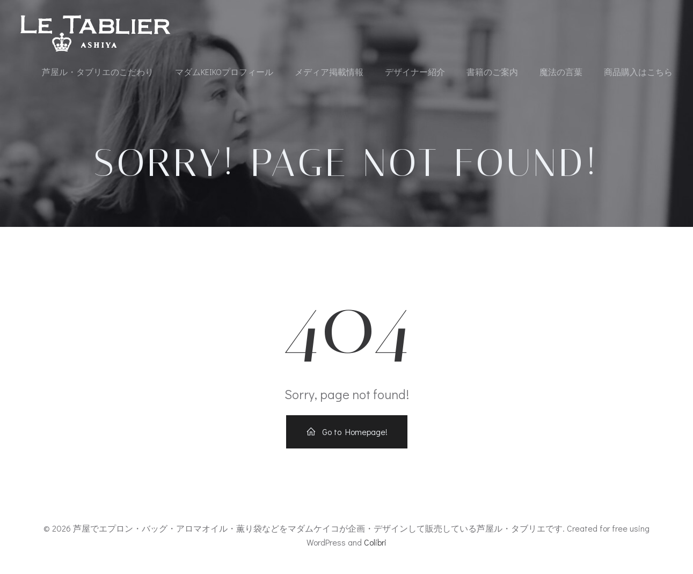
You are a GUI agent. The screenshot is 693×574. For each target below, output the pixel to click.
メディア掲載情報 (329, 71)
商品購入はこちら (638, 71)
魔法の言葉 (560, 71)
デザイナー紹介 (415, 71)
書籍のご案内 (492, 71)
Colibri (375, 542)
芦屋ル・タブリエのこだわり (98, 71)
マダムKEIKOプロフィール (224, 71)
